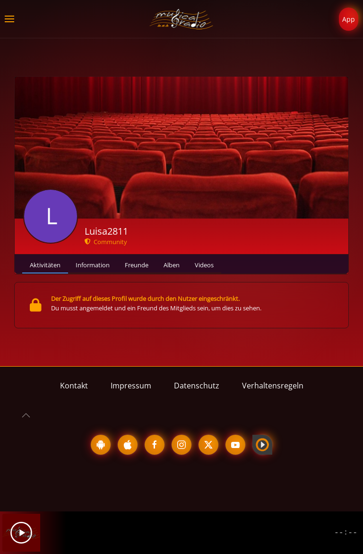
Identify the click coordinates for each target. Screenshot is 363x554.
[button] (9, 19)
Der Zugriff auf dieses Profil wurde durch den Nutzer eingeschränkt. (145, 298)
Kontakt (74, 385)
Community (106, 241)
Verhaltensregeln (272, 385)
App (348, 19)
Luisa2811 (106, 231)
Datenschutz (196, 385)
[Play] (21, 533)
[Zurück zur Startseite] (181, 19)
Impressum (131, 385)
